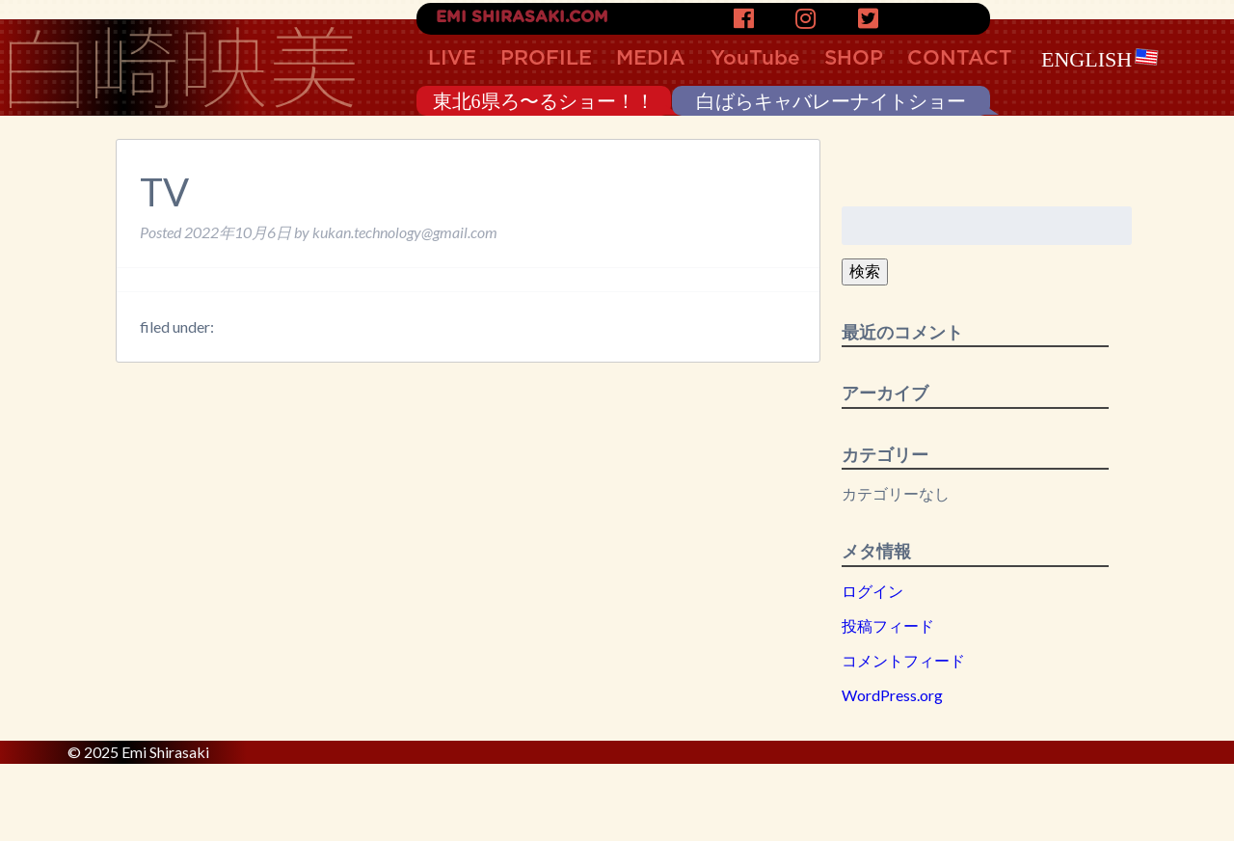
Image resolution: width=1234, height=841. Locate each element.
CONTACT (959, 58)
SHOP (853, 58)
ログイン (872, 591)
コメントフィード (903, 660)
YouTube (755, 58)
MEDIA (650, 58)
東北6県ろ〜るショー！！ (544, 101)
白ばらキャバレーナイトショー (831, 101)
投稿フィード (888, 625)
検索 (864, 270)
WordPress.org (892, 695)
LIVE (452, 58)
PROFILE (546, 58)
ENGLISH (1100, 59)
